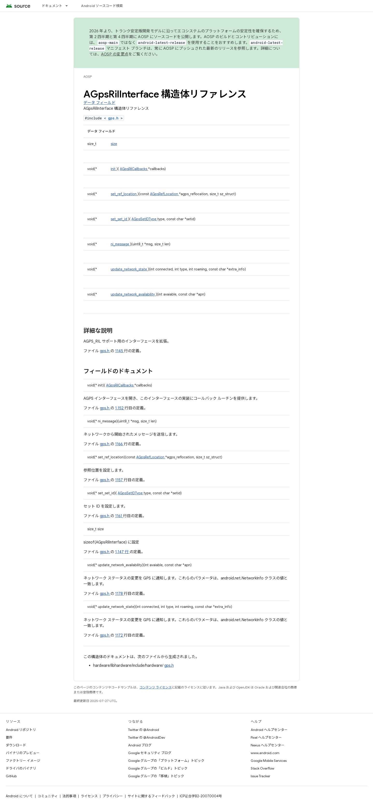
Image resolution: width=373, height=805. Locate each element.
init (114, 169)
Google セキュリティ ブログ (149, 753)
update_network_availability (133, 294)
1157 (119, 480)
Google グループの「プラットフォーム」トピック (166, 760)
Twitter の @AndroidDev (146, 737)
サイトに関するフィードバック (151, 796)
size (114, 144)
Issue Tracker (260, 776)
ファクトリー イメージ (23, 760)
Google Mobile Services (269, 760)
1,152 (119, 408)
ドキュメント (52, 6)
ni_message (120, 244)
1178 (119, 593)
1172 (119, 635)
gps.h (114, 118)
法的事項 (69, 796)
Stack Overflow (262, 768)
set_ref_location (124, 194)
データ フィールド (99, 102)
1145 (119, 351)
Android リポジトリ (21, 730)
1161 (119, 516)
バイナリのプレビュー (23, 753)
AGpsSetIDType (144, 219)
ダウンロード (16, 745)
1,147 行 (122, 552)
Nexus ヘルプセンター (267, 745)
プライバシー (113, 796)
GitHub (11, 776)
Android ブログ (140, 745)
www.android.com (265, 753)
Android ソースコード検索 (102, 6)
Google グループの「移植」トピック (156, 776)
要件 (9, 737)
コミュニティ (48, 796)
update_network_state (129, 269)
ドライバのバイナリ (21, 768)
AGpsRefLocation (164, 194)
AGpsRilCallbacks (134, 169)
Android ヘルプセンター (269, 730)
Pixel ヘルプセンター (266, 737)
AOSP (87, 77)
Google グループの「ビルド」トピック (157, 768)
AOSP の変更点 (114, 54)
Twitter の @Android (143, 730)
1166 (119, 444)
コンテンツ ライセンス (155, 687)
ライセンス (89, 796)
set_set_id (119, 219)
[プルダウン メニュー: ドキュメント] (68, 6)
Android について (19, 796)
